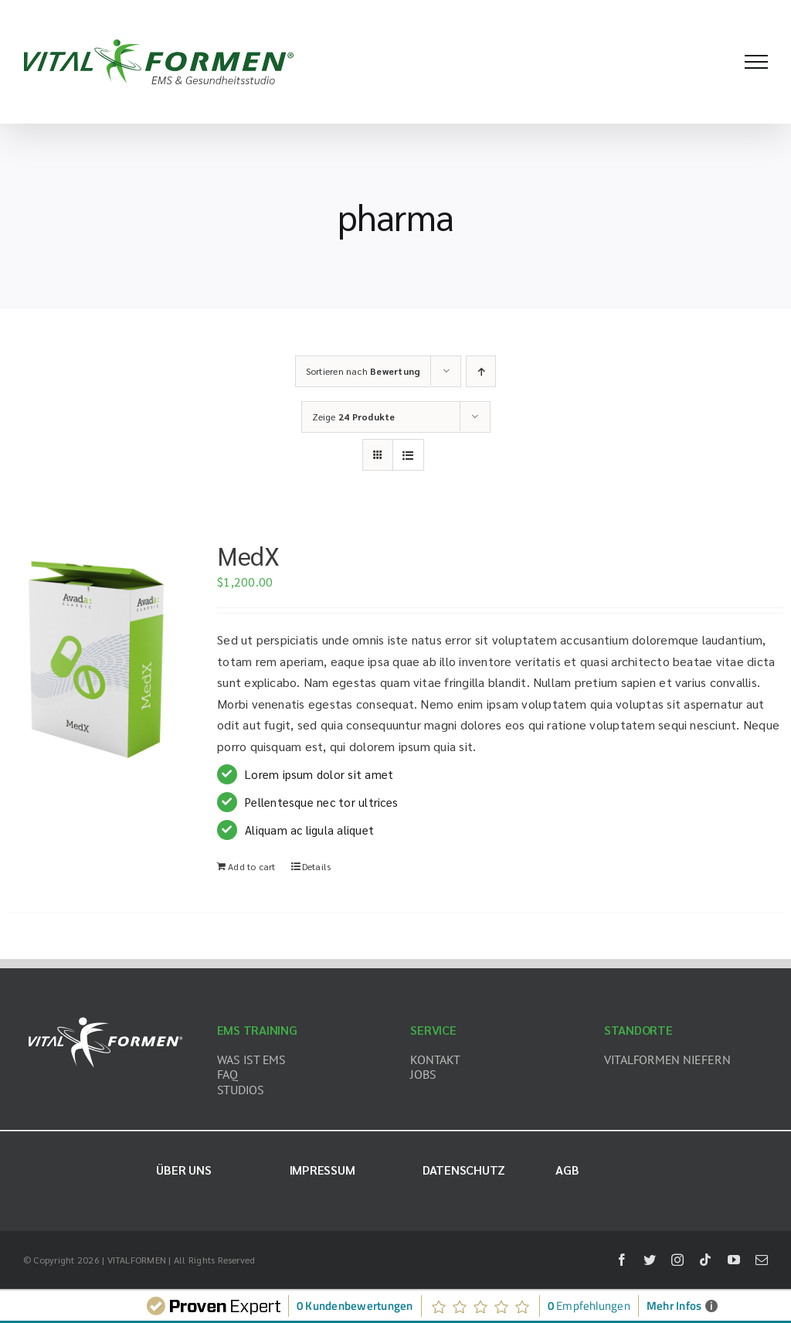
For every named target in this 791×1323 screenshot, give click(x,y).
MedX (248, 555)
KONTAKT (435, 1059)
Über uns (183, 1169)
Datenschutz (464, 1169)
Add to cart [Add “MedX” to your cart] (252, 866)
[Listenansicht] (408, 455)
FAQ (227, 1074)
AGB (567, 1169)
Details (316, 866)
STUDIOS (240, 1089)
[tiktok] (705, 1259)
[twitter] (649, 1259)
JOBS (423, 1074)
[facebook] (622, 1259)
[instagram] (677, 1259)
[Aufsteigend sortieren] (481, 371)
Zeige (354, 416)
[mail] (761, 1259)
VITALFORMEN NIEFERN (667, 1059)
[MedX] (97, 656)
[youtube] (734, 1259)
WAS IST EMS (251, 1059)
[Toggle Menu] (756, 62)
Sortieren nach (363, 371)
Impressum (322, 1169)
